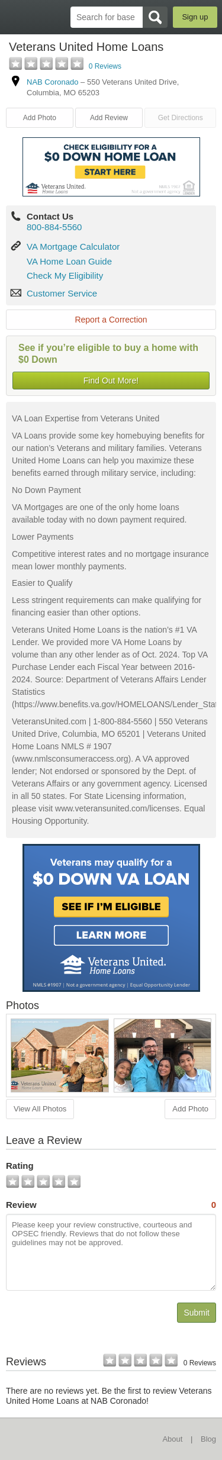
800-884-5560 (54, 227)
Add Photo (39, 118)
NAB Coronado (52, 82)
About (172, 1439)
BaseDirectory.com (15, 17)
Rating (20, 1166)
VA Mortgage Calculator (73, 246)
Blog (208, 1439)
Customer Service (62, 293)
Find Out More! (111, 380)
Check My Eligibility (65, 275)
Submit (197, 1312)
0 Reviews (105, 66)
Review (111, 1205)
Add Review (109, 118)
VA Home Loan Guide (69, 261)
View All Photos (40, 1108)
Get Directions (180, 118)
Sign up (195, 16)
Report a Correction (111, 319)
